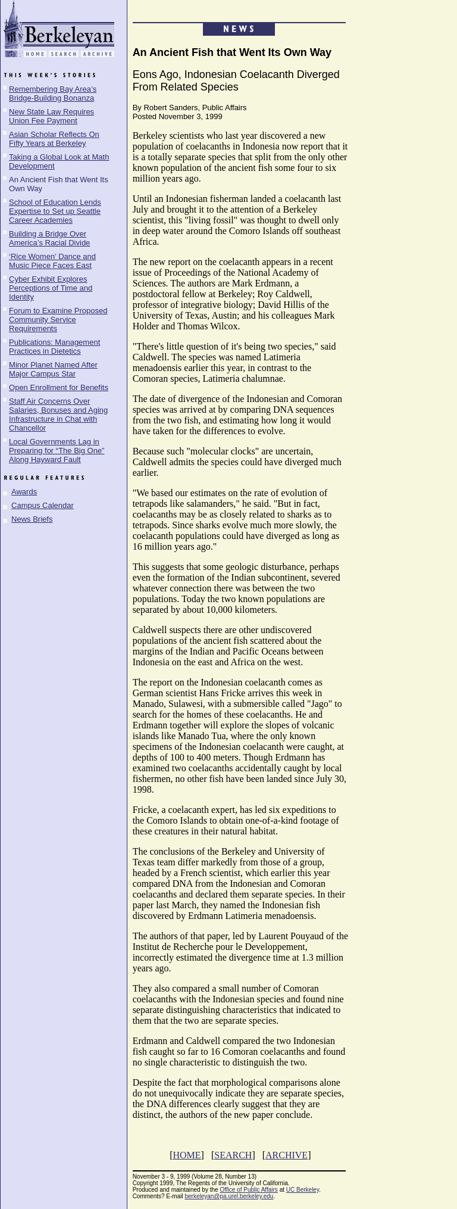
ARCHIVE (286, 1155)
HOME (187, 1155)
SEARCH (233, 1155)
